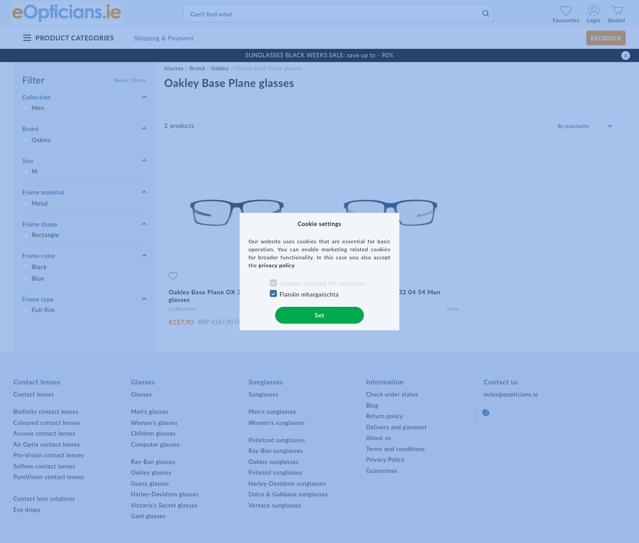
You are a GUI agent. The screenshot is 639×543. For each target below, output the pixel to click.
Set (319, 315)
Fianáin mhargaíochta (309, 294)
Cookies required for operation (322, 283)
